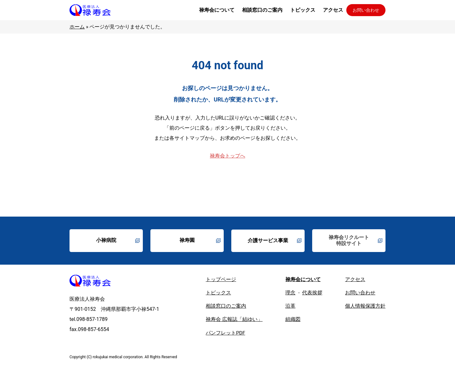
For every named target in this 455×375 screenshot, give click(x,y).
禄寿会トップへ (227, 156)
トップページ (221, 280)
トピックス (218, 294)
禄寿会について (303, 280)
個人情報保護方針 (365, 307)
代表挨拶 (312, 294)
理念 (290, 294)
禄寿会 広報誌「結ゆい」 (234, 321)
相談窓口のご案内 (226, 307)
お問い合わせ (366, 10)
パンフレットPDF (225, 334)
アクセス (355, 280)
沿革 (290, 307)
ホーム (77, 27)
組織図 (292, 321)
